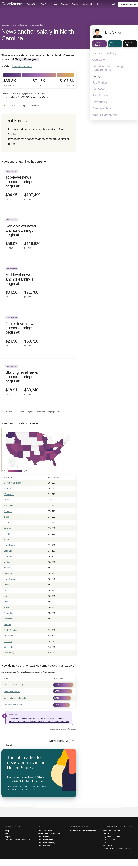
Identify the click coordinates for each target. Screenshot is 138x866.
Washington (9, 494)
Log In (113, 4)
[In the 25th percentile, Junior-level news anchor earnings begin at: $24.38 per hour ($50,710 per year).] (38, 334)
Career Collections (45, 831)
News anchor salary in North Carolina (37, 35)
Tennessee (8, 636)
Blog (7, 831)
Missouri (7, 590)
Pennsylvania (10, 613)
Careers (64, 4)
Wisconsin (8, 505)
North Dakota (9, 579)
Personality (99, 102)
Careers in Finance (45, 837)
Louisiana (8, 641)
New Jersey (9, 653)
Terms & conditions (110, 840)
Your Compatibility (104, 53)
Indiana (7, 568)
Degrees (75, 4)
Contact (106, 834)
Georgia (7, 624)
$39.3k (9, 82)
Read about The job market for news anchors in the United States (27, 788)
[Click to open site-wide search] (107, 4)
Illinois (6, 517)
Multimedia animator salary (15, 698)
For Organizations (49, 4)
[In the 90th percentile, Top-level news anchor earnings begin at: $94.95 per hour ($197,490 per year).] (38, 188)
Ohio (6, 602)
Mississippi (8, 619)
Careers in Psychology (46, 843)
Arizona (7, 522)
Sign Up (8, 837)
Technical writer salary (13, 685)
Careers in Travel (44, 846)
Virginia (7, 562)
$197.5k (67, 82)
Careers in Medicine (45, 840)
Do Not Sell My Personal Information (117, 849)
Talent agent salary (12, 691)
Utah (6, 596)
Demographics (102, 108)
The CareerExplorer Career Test (17, 840)
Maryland (8, 528)
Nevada (7, 607)
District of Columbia (12, 483)
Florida (7, 534)
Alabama (8, 511)
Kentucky (8, 488)
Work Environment (104, 114)
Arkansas (8, 556)
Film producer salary (13, 705)
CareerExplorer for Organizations (83, 831)
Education (99, 89)
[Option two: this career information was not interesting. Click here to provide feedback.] (73, 741)
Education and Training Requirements (107, 67)
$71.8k (39, 82)
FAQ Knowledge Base (111, 837)
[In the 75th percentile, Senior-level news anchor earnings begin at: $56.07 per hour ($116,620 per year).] (38, 236)
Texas (6, 585)
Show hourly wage (22, 66)
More (99, 4)
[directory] (38, 133)
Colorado (8, 551)
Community (88, 4)
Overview (98, 59)
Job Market (99, 82)
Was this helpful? (56, 741)
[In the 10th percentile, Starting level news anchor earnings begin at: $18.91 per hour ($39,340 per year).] (38, 383)
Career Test (32, 4)
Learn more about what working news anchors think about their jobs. (39, 721)
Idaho (6, 540)
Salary (96, 76)
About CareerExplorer (111, 831)
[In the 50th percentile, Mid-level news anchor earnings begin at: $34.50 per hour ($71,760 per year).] (38, 285)
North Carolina (10, 545)
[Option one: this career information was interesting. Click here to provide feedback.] (67, 741)
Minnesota (8, 647)
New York (8, 500)
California (8, 573)
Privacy (105, 843)
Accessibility (107, 846)
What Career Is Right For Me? (49, 834)
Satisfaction (100, 95)
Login (7, 834)
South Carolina (10, 630)
